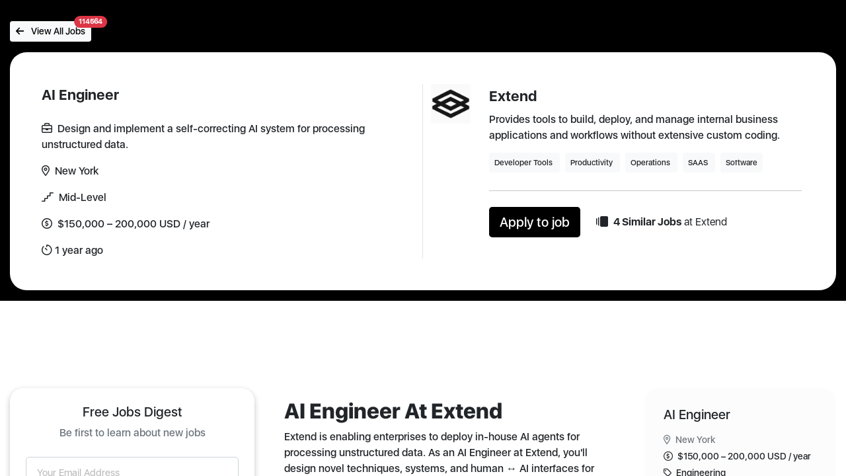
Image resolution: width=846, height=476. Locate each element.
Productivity (592, 162)
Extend (513, 95)
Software (741, 162)
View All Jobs (53, 28)
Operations (651, 162)
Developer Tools (524, 162)
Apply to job (535, 222)
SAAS (699, 162)
